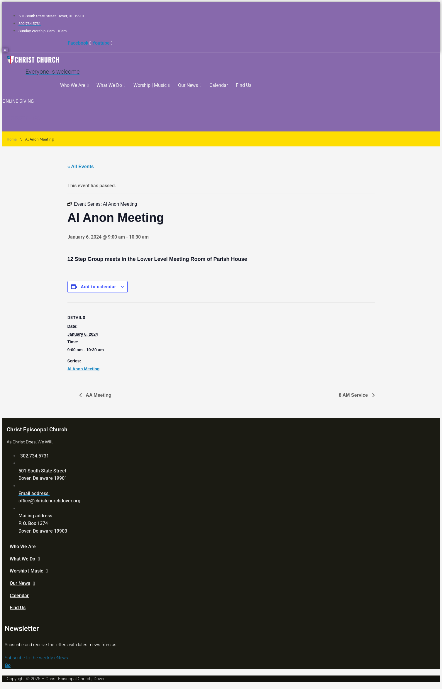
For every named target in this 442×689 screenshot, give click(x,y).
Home (12, 139)
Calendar (218, 85)
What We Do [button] (111, 85)
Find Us (243, 85)
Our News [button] (189, 85)
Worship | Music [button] (151, 85)
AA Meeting (98, 395)
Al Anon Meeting (83, 369)
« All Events (80, 166)
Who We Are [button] (74, 85)
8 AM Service (354, 395)
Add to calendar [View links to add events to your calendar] (98, 286)
